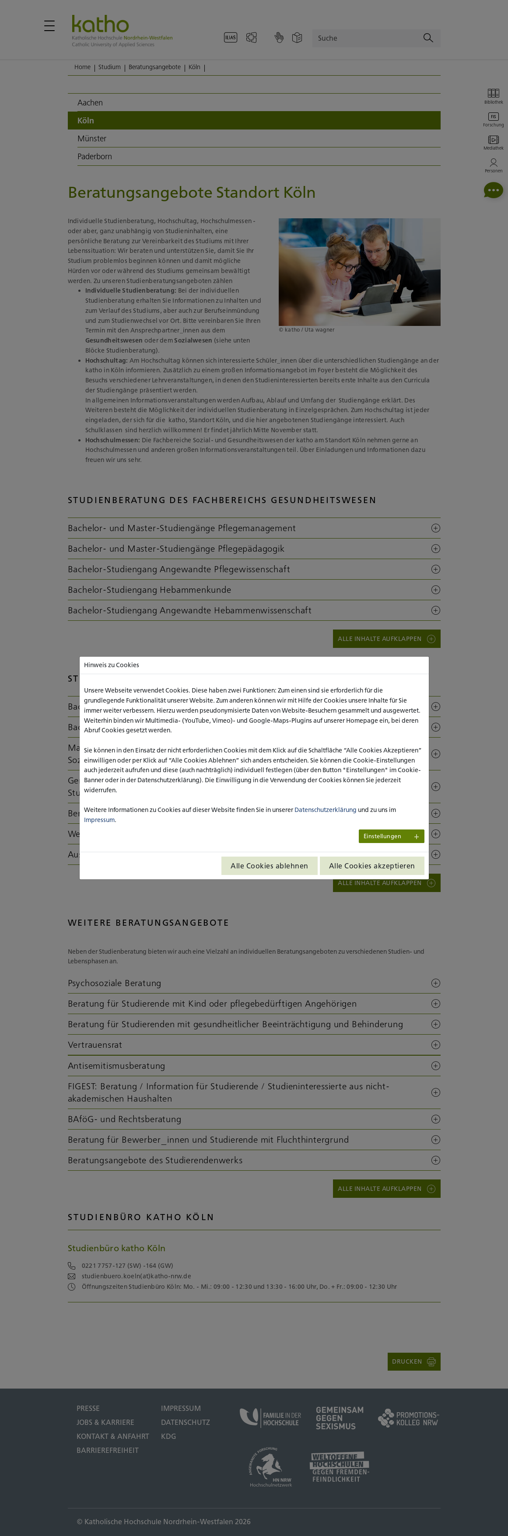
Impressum (99, 820)
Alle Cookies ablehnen (269, 865)
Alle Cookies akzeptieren (372, 865)
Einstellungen (383, 836)
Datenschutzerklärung (325, 810)
